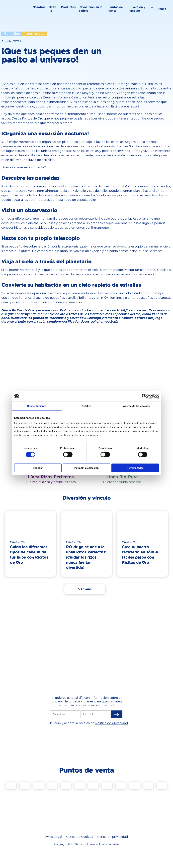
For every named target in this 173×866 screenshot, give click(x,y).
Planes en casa (34, 34)
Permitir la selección (86, 467)
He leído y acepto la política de (88, 723)
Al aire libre (11, 34)
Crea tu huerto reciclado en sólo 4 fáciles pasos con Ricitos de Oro (140, 554)
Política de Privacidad (111, 723)
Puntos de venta (117, 11)
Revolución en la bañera (92, 11)
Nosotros (40, 9)
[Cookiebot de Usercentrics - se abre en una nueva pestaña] (144, 396)
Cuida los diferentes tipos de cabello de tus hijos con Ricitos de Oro (29, 554)
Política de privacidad (111, 837)
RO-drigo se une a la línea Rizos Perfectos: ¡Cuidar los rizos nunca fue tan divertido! (86, 557)
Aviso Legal (53, 837)
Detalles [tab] (86, 405)
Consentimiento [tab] (36, 405)
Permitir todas (135, 467)
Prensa (164, 11)
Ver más (85, 589)
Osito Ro (54, 11)
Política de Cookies (79, 837)
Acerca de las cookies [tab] (136, 405)
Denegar (38, 467)
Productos (70, 9)
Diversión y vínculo (140, 11)
